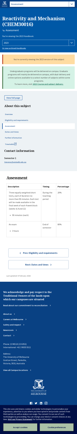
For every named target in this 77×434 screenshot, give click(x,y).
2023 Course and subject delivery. (48, 84)
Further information (13, 138)
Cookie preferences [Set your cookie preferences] (57, 427)
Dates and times (12, 132)
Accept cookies (20, 427)
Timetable (13, 145)
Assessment (10, 126)
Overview (9, 114)
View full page (13, 97)
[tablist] (42, 4)
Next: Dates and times (36, 264)
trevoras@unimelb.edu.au (15, 162)
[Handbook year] (38, 43)
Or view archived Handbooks (14, 48)
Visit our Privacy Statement (20, 419)
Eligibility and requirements (16, 120)
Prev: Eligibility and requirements (40, 252)
